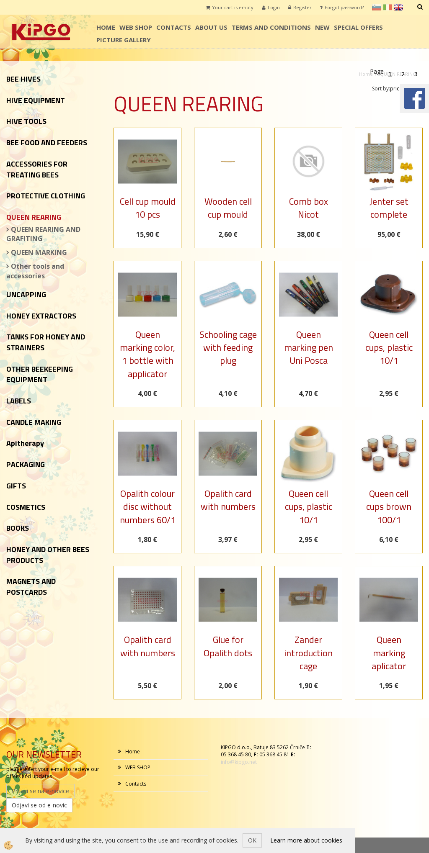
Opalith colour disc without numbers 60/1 (148, 506)
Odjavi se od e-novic (39, 805)
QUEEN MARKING (39, 252)
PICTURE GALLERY (123, 40)
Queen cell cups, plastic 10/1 (389, 347)
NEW (322, 27)
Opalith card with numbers (228, 500)
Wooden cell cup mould (228, 207)
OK (252, 840)
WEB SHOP (135, 27)
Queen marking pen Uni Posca (308, 347)
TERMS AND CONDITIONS (271, 27)
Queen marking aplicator (389, 652)
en (398, 7)
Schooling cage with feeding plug (228, 347)
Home (105, 27)
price (398, 88)
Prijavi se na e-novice (40, 791)
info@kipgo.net (239, 762)
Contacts (173, 27)
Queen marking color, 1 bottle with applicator (147, 354)
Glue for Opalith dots (228, 646)
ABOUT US (211, 27)
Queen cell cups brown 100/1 (388, 506)
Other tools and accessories (35, 271)
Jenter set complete (389, 207)
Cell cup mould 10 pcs (148, 207)
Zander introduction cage (308, 652)
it (387, 7)
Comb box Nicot (308, 207)
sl (376, 7)
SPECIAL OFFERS (358, 27)
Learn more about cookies (306, 840)
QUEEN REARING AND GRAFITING (43, 234)
